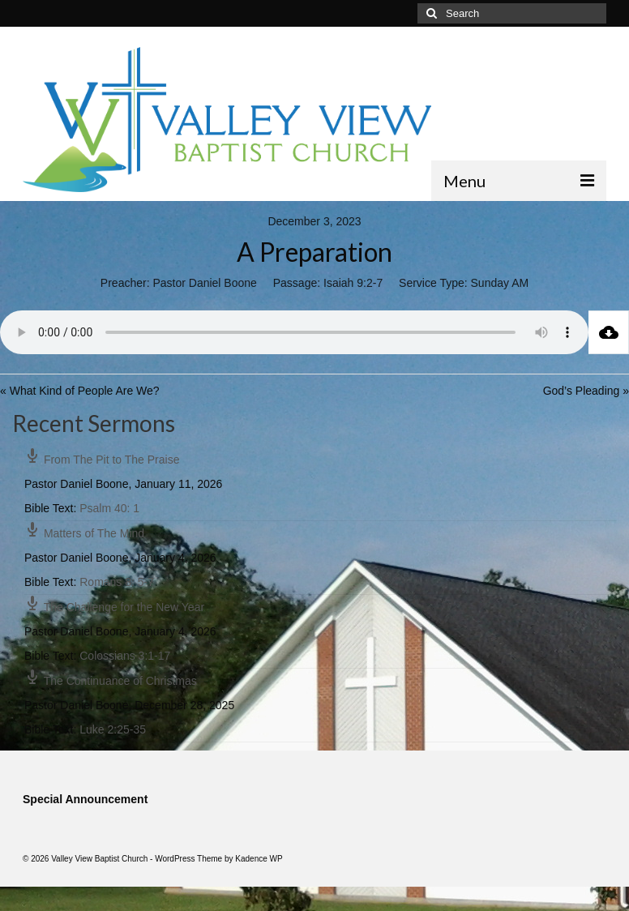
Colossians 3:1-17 (124, 655)
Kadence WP (258, 858)
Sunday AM (500, 282)
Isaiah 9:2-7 (353, 282)
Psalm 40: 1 (109, 508)
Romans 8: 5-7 (116, 581)
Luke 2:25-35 (112, 729)
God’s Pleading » (586, 390)
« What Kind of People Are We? (80, 390)
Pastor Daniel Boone (204, 282)
